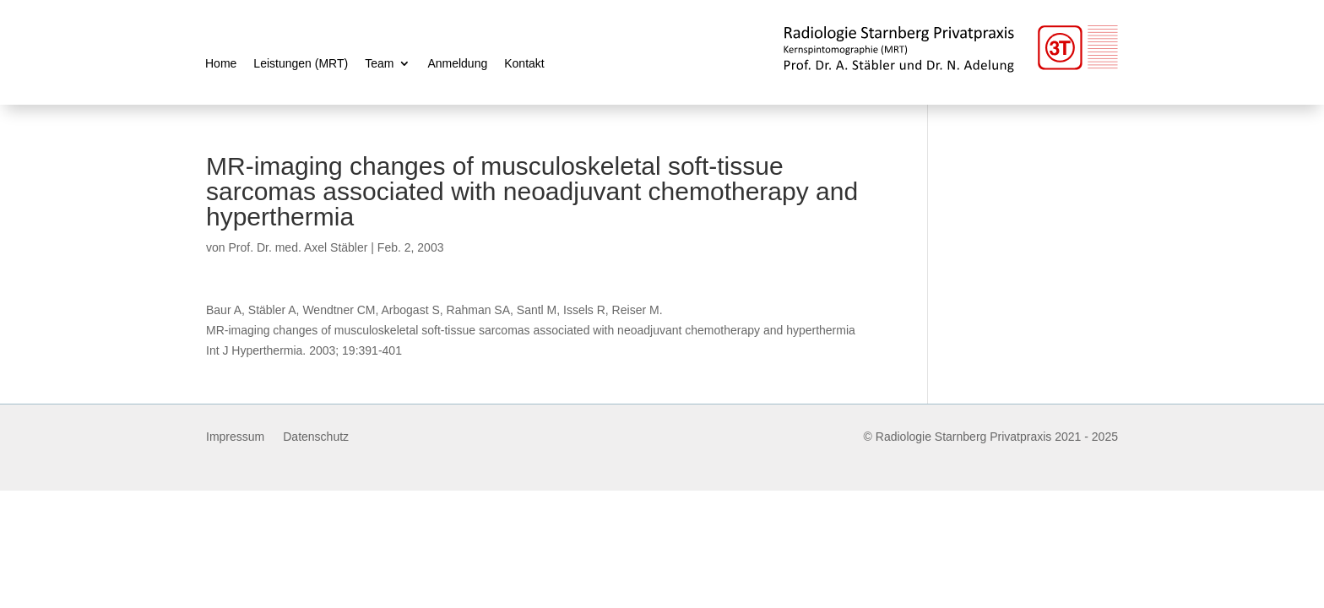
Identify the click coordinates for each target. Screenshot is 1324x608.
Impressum (235, 437)
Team (379, 63)
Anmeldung (457, 63)
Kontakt (524, 63)
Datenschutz (316, 437)
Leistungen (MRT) (300, 63)
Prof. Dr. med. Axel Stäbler (297, 247)
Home (220, 63)
